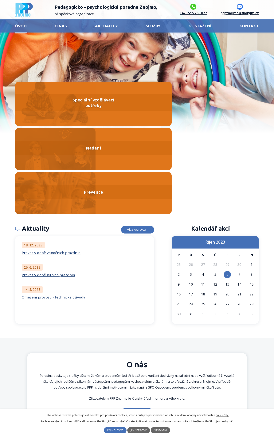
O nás (61, 26)
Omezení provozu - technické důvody (53, 210)
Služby (153, 26)
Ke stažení (199, 26)
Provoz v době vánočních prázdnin (51, 165)
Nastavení (163, 430)
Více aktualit (135, 141)
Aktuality (106, 26)
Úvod (21, 26)
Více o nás (137, 326)
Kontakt (249, 26)
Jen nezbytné (139, 430)
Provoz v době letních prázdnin (48, 188)
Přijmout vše (113, 430)
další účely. (222, 415)
